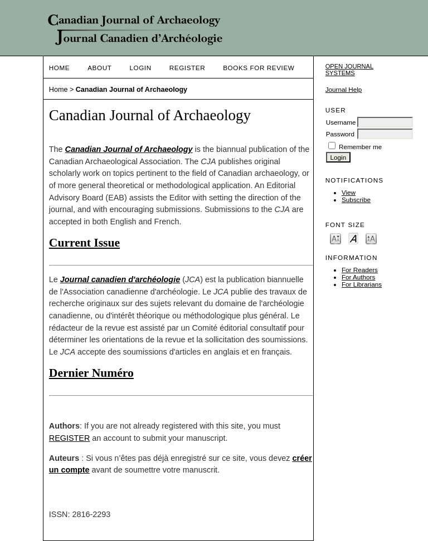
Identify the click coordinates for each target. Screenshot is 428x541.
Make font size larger (371, 238)
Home (59, 67)
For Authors (358, 277)
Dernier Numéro (91, 373)
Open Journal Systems (349, 69)
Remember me (360, 146)
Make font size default (353, 238)
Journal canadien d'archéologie (120, 279)
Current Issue (84, 242)
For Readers (360, 269)
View (349, 192)
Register (187, 67)
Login (140, 67)
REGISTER (69, 438)
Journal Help (343, 89)
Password (340, 133)
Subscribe (356, 199)
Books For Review (258, 67)
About (99, 67)
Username (341, 122)
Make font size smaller (335, 238)
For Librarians (362, 284)
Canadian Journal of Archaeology (131, 90)
